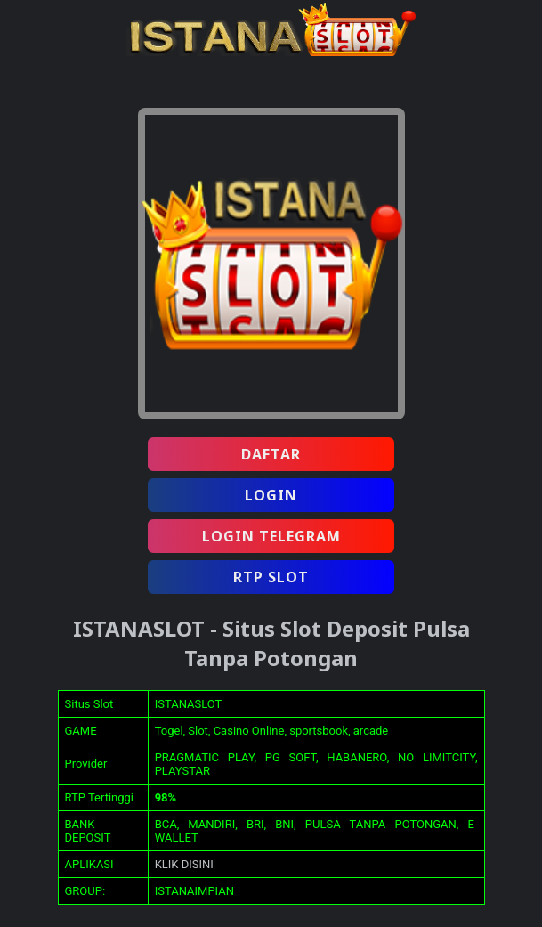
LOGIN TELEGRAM (271, 536)
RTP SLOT (271, 577)
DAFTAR (271, 454)
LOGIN (271, 495)
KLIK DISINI (184, 864)
